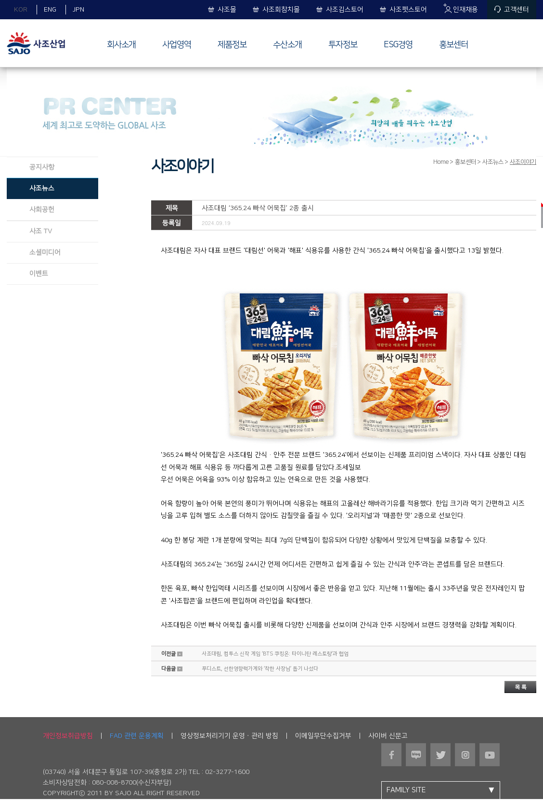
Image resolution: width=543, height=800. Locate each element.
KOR (20, 9)
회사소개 (121, 45)
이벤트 (38, 274)
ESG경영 (398, 45)
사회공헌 (41, 209)
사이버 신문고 (388, 736)
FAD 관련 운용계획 (137, 736)
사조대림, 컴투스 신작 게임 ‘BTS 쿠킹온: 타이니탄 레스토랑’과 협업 (275, 654)
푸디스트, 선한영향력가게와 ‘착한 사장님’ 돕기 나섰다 (260, 669)
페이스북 (391, 755)
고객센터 (516, 9)
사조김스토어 (344, 9)
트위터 (440, 755)
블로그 (416, 755)
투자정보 (342, 45)
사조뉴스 (41, 188)
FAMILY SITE (443, 790)
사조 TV (40, 231)
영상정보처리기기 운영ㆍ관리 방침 (229, 736)
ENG (50, 9)
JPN (78, 9)
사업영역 (176, 45)
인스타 (465, 755)
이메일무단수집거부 (323, 736)
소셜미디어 (45, 252)
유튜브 (489, 755)
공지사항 (41, 167)
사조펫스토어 (408, 9)
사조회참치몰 (281, 9)
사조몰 (227, 9)
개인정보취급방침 (68, 736)
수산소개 (287, 45)
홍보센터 (453, 45)
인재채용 (465, 9)
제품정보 (232, 45)
